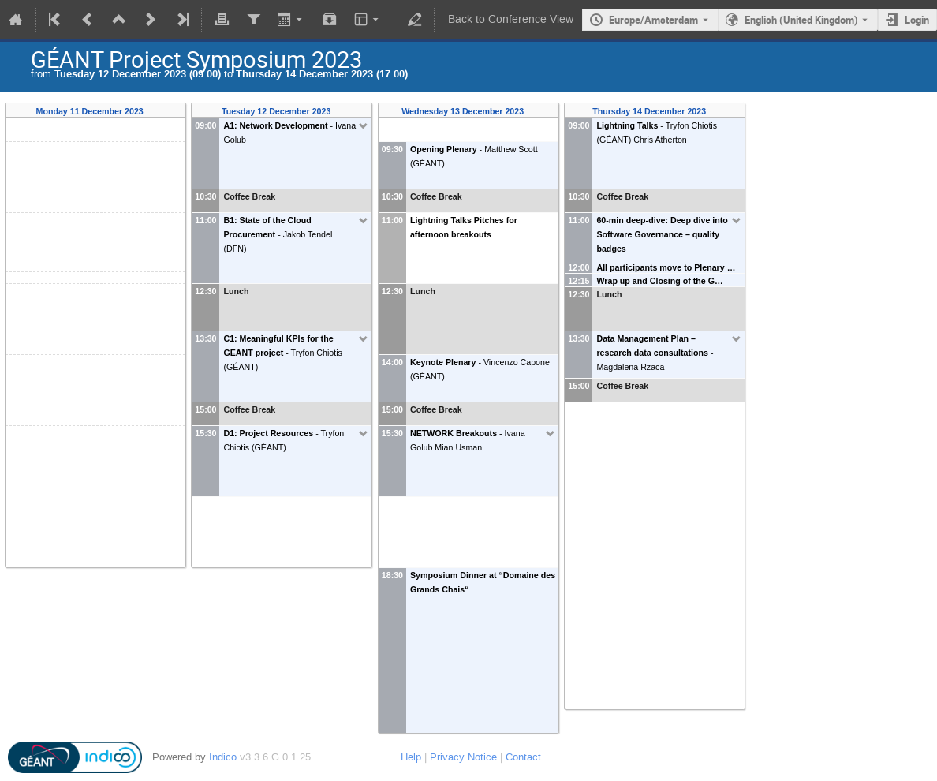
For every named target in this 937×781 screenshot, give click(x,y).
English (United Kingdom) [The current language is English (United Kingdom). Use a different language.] (801, 20)
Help (411, 757)
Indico (223, 757)
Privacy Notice (463, 757)
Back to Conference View (510, 19)
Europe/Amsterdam (653, 20)
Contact (523, 757)
